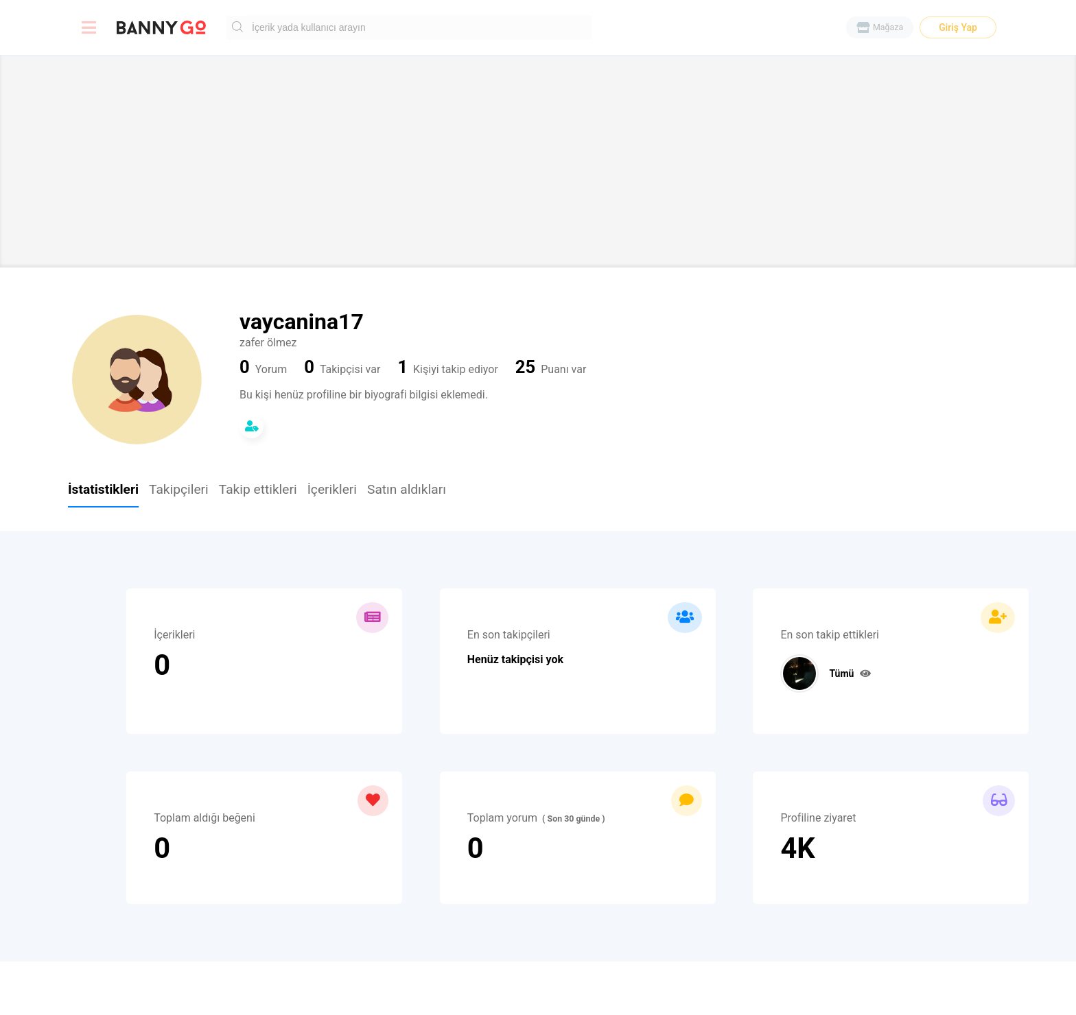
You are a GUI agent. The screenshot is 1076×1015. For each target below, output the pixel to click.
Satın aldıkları (406, 490)
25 (525, 368)
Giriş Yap (958, 27)
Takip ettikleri (258, 490)
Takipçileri (179, 490)
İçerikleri (332, 490)
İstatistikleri (103, 490)
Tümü (849, 673)
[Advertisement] (538, 161)
